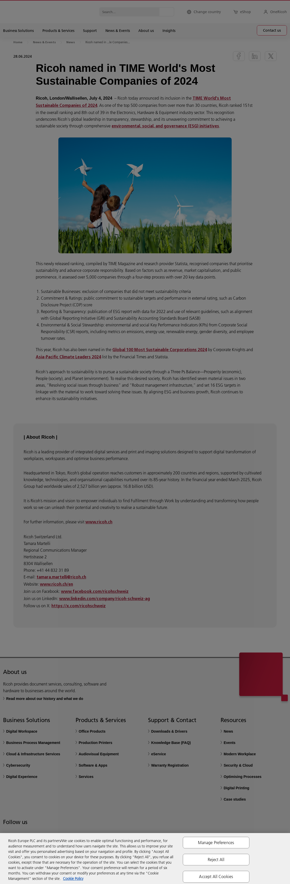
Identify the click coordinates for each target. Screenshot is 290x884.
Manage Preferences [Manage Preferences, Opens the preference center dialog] (216, 842)
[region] (145, 858)
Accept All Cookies (216, 876)
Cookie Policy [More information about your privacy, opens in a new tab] (73, 878)
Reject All (216, 859)
